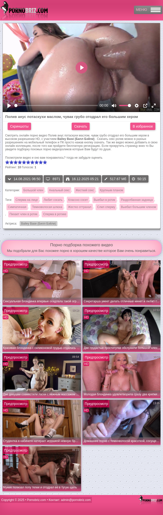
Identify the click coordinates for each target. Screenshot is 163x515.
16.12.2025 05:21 (82, 179)
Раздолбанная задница (137, 200)
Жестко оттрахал (79, 207)
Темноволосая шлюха (47, 207)
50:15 (139, 179)
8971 (53, 179)
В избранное (143, 126)
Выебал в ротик (104, 200)
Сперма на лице (27, 200)
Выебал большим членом (138, 207)
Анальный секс (59, 190)
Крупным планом (111, 190)
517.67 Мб (115, 179)
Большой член (33, 190)
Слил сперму (106, 207)
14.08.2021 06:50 (24, 179)
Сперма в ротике (54, 214)
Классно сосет (78, 200)
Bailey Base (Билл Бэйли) (38, 224)
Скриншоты (19, 126)
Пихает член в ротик (23, 214)
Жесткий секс (85, 190)
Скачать (80, 126)
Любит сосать (53, 200)
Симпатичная (17, 207)
